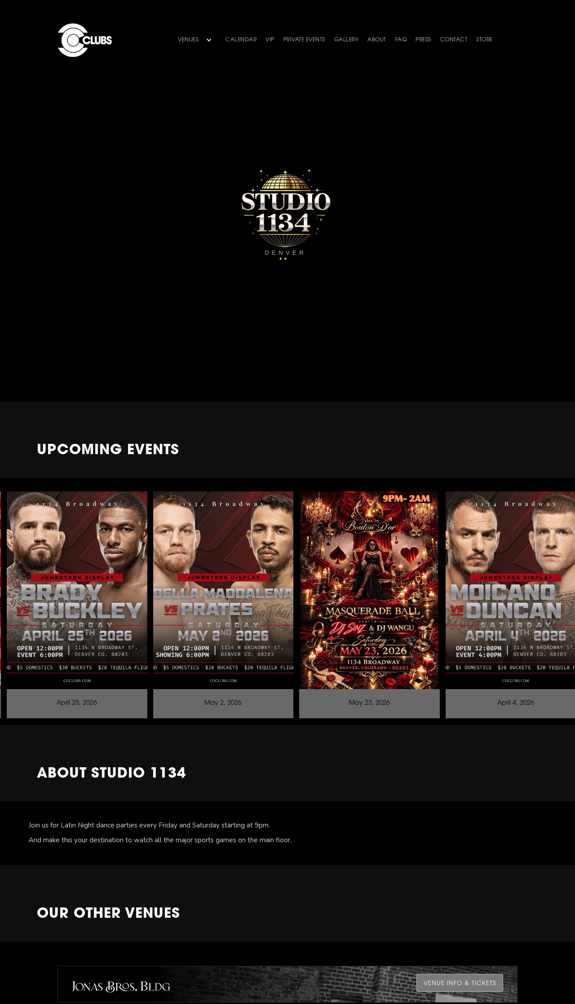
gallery (346, 40)
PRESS (423, 40)
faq (401, 40)
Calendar (241, 40)
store (484, 40)
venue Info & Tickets (460, 983)
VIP (269, 40)
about (376, 40)
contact (454, 40)
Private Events (304, 40)
